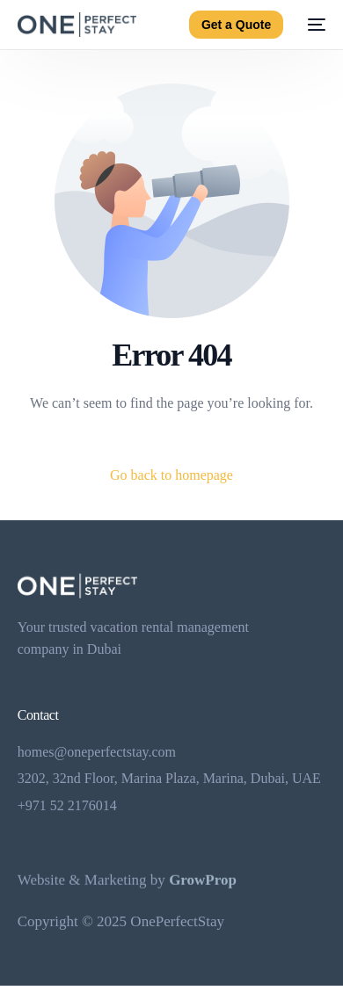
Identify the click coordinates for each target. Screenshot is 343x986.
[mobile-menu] (313, 24)
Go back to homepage (171, 475)
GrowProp (203, 880)
